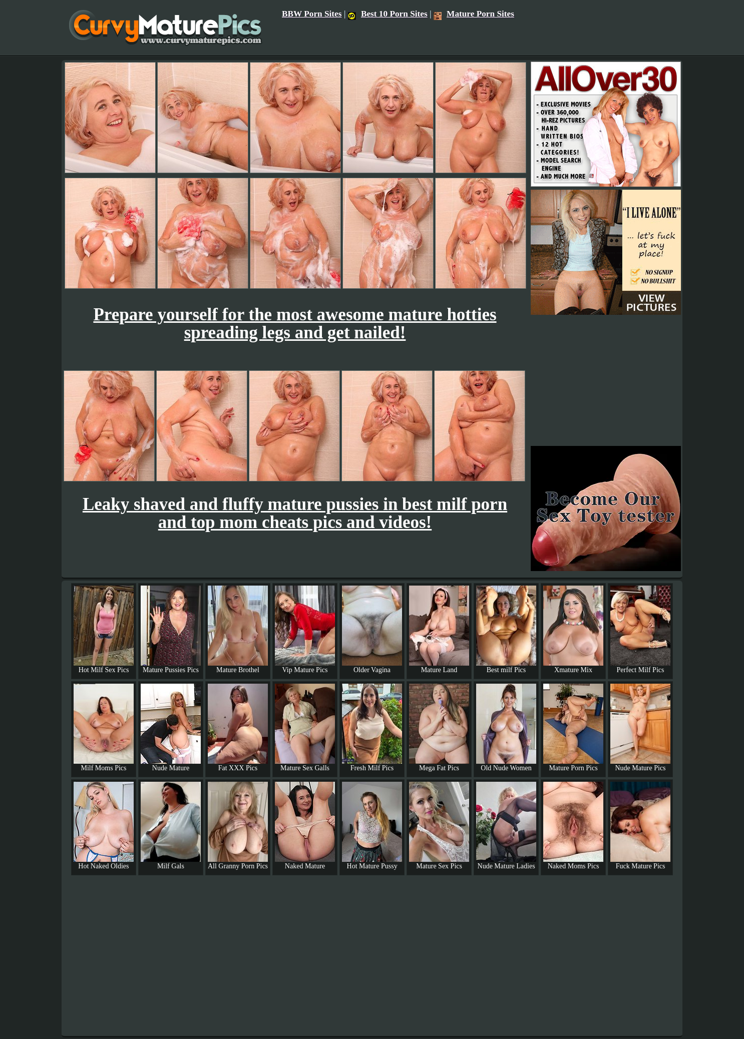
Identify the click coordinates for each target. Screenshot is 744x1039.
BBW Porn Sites (312, 14)
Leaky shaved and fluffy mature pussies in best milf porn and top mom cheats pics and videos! (295, 513)
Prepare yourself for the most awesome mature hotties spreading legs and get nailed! (294, 323)
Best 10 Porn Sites (388, 14)
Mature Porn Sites (474, 14)
